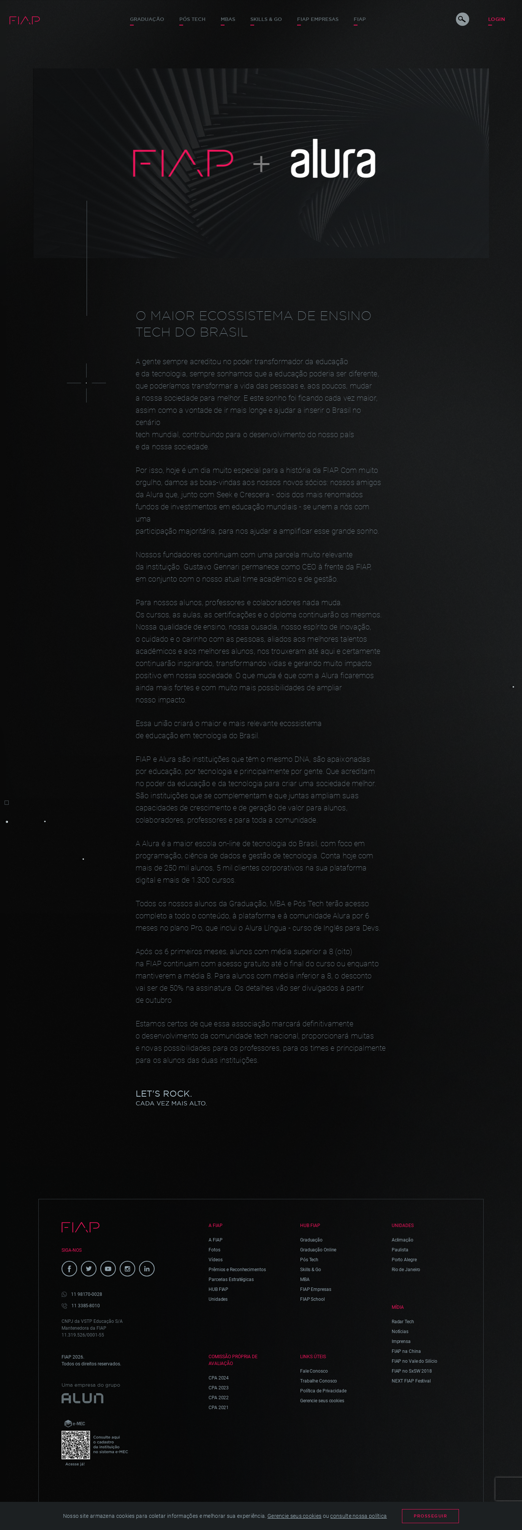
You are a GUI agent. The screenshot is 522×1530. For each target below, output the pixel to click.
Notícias (400, 1331)
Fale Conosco (314, 1371)
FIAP (360, 19)
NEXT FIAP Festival (411, 1381)
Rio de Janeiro (406, 1269)
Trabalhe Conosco (318, 1381)
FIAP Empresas (315, 1289)
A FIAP (215, 1240)
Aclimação (402, 1240)
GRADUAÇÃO (147, 19)
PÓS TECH (192, 19)
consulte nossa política (358, 1516)
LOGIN (496, 19)
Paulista (400, 1250)
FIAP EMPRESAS (318, 19)
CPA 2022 (219, 1397)
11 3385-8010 (85, 1305)
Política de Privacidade (323, 1391)
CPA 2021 (219, 1407)
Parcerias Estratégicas (231, 1279)
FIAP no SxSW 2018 (412, 1371)
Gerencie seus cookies (322, 1400)
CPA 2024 (219, 1378)
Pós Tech (309, 1259)
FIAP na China (406, 1351)
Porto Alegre (404, 1259)
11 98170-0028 (86, 1294)
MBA (305, 1279)
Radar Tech (403, 1321)
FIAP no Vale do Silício (414, 1361)
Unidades (218, 1299)
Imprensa (401, 1341)
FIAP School (312, 1299)
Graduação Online (318, 1250)
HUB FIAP (218, 1289)
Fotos (214, 1250)
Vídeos (215, 1259)
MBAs (228, 19)
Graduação (311, 1240)
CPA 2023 (219, 1387)
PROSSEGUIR (430, 1516)
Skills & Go (266, 19)
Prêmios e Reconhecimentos (237, 1269)
